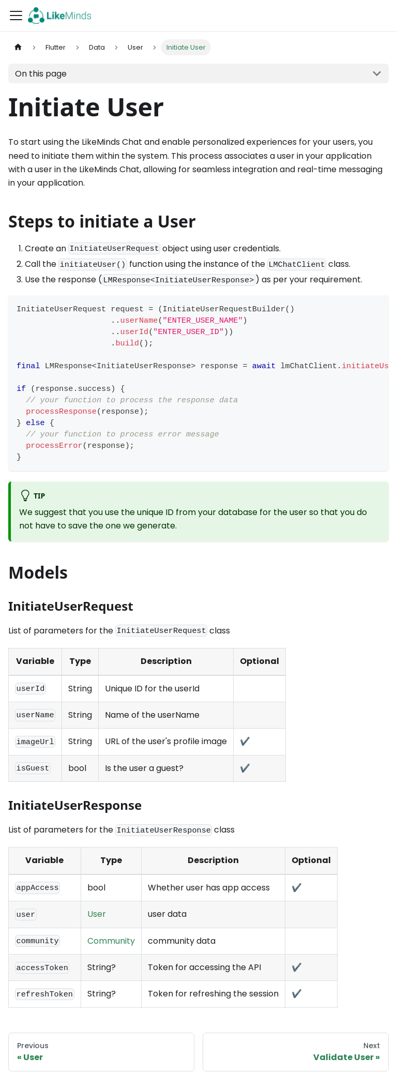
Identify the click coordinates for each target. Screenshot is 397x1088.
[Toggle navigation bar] (16, 15)
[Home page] (18, 47)
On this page (41, 74)
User (96, 914)
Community (111, 941)
